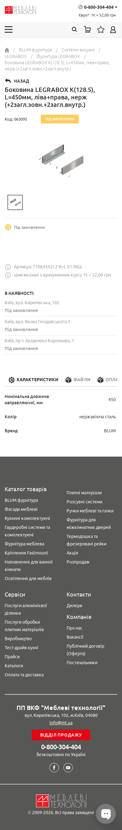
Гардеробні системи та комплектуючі (27, 531)
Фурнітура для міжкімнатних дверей (89, 523)
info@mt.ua (61, 722)
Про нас (74, 628)
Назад (21, 81)
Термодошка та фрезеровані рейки (86, 540)
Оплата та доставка (24, 674)
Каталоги (14, 665)
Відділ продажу (61, 734)
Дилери (74, 605)
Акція (72, 552)
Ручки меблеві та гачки (90, 510)
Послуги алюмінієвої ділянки (26, 609)
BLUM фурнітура (21, 500)
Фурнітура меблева (24, 543)
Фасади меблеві (21, 509)
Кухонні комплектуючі (27, 518)
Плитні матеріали (84, 492)
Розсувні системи (84, 501)
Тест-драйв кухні (21, 647)
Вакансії (75, 637)
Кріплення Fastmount (26, 552)
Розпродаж (78, 561)
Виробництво (18, 638)
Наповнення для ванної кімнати (29, 565)
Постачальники (82, 662)
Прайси (12, 656)
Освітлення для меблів (28, 578)
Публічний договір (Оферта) (85, 650)
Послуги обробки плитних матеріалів (24, 626)
